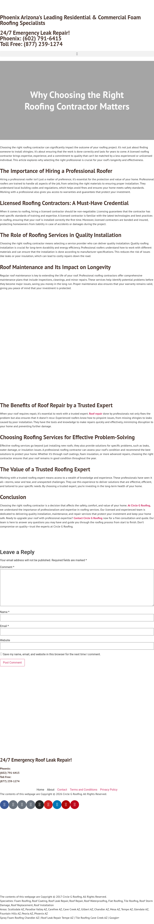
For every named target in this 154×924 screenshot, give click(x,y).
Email (4, 626)
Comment (7, 567)
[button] (77, 54)
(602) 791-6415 (9, 772)
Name (4, 612)
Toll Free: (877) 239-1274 (31, 44)
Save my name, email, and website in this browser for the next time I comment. (52, 654)
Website (5, 640)
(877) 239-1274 (9, 781)
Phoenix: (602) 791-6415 (31, 38)
